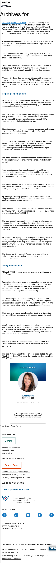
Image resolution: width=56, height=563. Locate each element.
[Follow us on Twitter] (51, 515)
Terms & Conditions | (10, 552)
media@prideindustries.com (28, 402)
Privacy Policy (46, 549)
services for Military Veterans (24, 501)
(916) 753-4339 (28, 398)
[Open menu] (41, 3)
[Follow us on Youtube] (28, 515)
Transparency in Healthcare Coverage (17, 556)
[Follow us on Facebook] (4, 515)
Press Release (16, 426)
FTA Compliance (41, 556)
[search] (50, 4)
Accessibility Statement (11, 559)
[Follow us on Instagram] (40, 515)
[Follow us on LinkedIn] (16, 515)
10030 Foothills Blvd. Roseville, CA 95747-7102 (12, 527)
